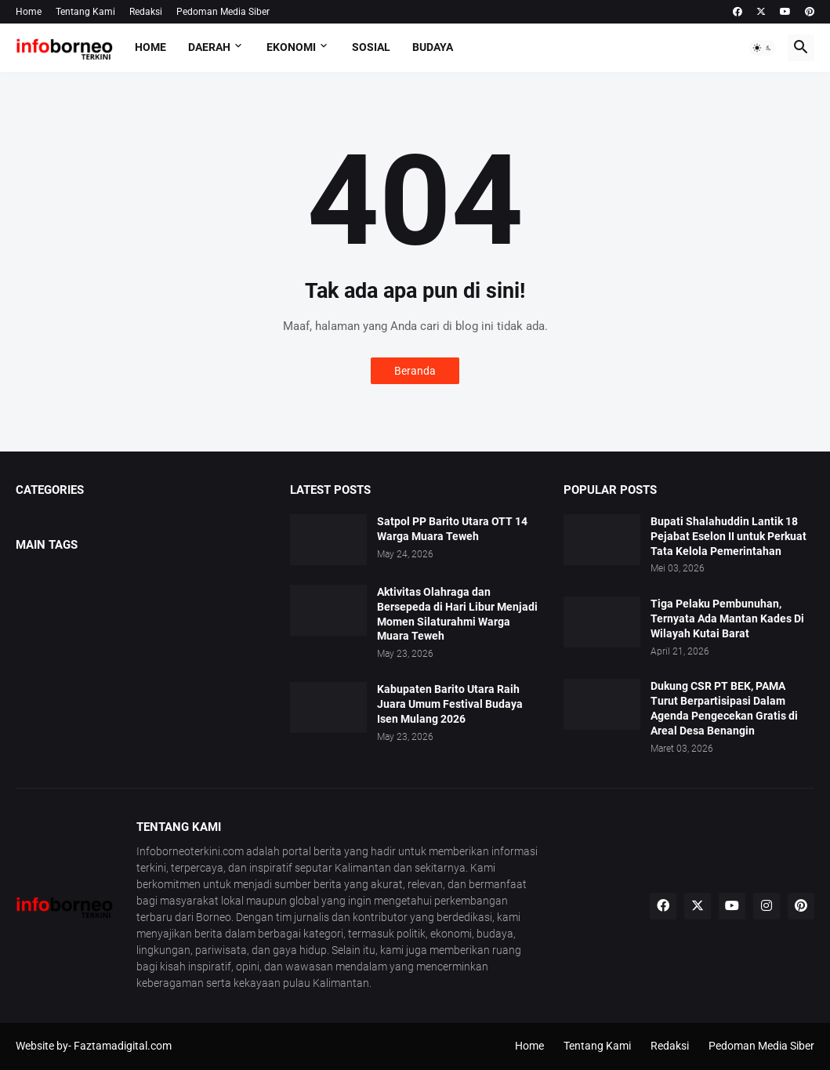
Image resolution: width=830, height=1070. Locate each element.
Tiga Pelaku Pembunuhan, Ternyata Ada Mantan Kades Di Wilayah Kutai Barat (727, 618)
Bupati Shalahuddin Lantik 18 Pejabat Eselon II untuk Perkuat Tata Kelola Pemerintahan (728, 536)
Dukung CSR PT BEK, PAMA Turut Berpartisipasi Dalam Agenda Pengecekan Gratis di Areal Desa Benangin (724, 708)
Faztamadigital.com (123, 1045)
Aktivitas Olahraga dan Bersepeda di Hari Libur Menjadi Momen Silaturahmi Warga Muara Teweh (457, 614)
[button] (762, 48)
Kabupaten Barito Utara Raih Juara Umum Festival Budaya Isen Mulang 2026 (450, 704)
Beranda (415, 371)
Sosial (371, 47)
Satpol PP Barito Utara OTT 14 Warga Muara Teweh (452, 528)
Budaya (432, 47)
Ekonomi (291, 47)
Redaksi (145, 11)
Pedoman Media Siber (223, 11)
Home (29, 11)
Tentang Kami (85, 11)
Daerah (209, 47)
